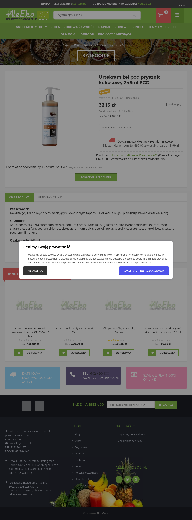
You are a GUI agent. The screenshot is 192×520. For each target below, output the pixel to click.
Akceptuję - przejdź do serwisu (144, 270)
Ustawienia (35, 270)
